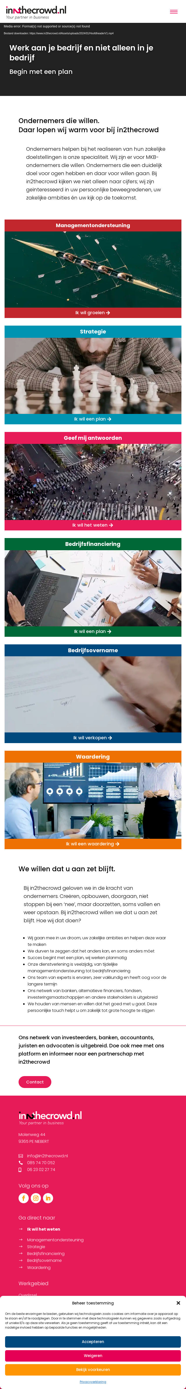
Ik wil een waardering (90, 844)
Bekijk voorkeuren (93, 1369)
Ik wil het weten (89, 525)
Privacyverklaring (93, 1382)
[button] (178, 1303)
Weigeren (93, 1355)
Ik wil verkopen (90, 737)
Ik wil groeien (90, 312)
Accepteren (93, 1341)
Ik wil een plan (90, 419)
